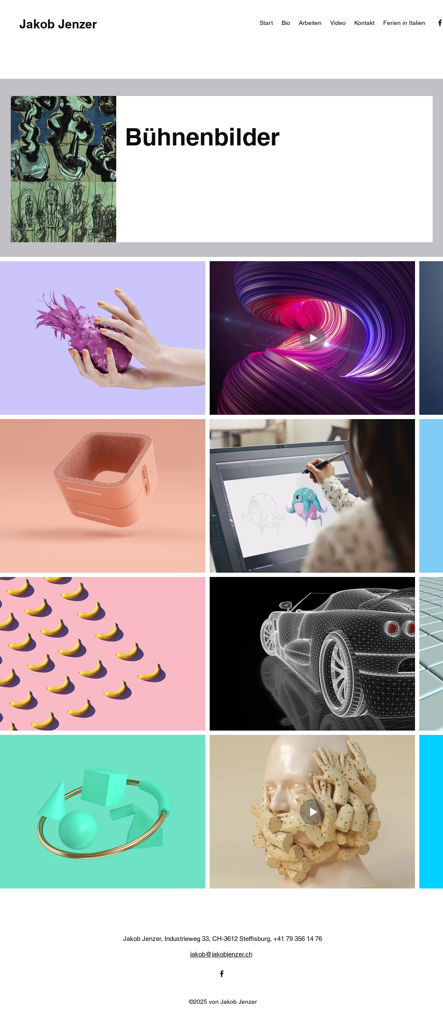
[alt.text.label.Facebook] (221, 973)
